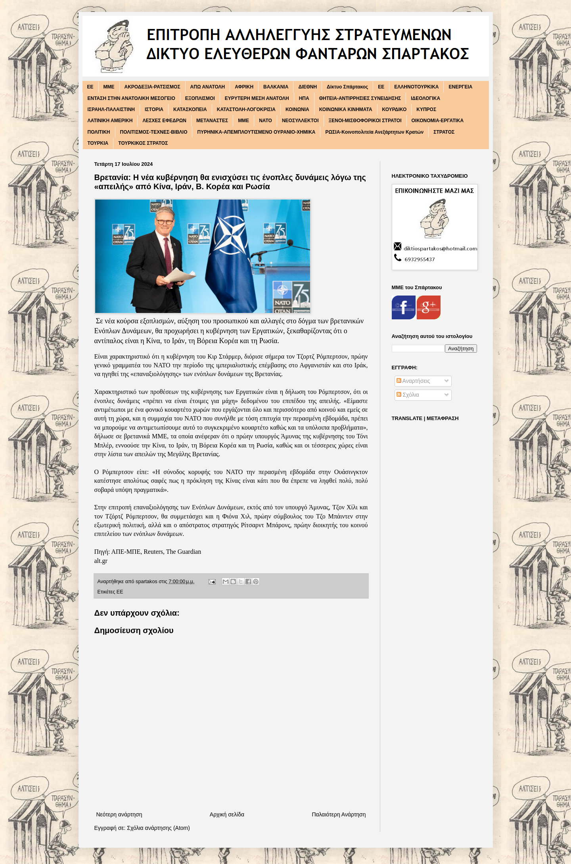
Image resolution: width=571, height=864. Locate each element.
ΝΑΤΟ (265, 120)
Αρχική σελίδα (227, 814)
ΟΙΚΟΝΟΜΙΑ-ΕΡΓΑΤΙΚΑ (438, 120)
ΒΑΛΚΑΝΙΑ (275, 87)
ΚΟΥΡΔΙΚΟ (394, 109)
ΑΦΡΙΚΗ (244, 87)
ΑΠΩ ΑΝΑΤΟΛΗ (207, 87)
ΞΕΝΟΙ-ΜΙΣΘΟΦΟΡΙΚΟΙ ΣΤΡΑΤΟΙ (365, 120)
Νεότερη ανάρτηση (119, 814)
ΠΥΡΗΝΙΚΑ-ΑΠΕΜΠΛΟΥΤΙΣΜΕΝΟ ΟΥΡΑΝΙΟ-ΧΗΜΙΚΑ (256, 132)
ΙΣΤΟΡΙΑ (154, 109)
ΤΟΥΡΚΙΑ (98, 143)
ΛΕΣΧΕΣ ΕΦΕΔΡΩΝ (164, 120)
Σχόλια (408, 395)
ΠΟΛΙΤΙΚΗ (99, 132)
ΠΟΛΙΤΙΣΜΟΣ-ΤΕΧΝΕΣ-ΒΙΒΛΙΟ (154, 132)
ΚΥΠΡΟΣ (426, 109)
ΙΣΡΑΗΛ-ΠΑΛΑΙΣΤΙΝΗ (111, 109)
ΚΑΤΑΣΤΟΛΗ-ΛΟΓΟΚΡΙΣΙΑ (246, 109)
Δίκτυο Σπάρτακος (347, 87)
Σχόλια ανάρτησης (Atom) (158, 828)
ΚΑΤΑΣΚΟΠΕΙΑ (190, 109)
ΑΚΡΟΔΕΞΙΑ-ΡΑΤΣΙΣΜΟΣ (152, 87)
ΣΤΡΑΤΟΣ (443, 132)
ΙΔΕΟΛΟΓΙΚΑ (425, 98)
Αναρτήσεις (413, 381)
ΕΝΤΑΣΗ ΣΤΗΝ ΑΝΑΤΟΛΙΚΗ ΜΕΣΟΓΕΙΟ (131, 98)
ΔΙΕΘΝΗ (307, 87)
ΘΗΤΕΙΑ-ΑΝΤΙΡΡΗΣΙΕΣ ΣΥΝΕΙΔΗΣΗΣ (360, 98)
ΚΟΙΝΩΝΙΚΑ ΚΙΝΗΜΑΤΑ (345, 109)
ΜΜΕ (243, 120)
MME (109, 87)
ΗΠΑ (304, 98)
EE (90, 87)
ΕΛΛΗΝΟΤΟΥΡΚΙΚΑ (416, 87)
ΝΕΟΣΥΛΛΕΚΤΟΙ (300, 120)
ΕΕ (381, 87)
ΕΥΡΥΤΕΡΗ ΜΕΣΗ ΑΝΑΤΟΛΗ (257, 98)
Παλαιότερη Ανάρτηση (339, 814)
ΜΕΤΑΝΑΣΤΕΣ (212, 120)
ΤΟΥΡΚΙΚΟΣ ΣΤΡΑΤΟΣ (143, 143)
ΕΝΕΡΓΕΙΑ (460, 87)
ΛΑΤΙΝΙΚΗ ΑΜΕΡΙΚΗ (110, 120)
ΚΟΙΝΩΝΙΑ (297, 109)
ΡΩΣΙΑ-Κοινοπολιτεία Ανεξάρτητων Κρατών (374, 132)
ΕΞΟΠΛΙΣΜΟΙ (200, 98)
